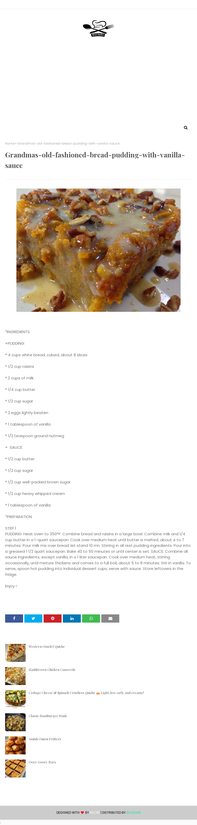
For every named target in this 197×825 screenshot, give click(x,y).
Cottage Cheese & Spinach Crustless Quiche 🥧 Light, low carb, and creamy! (86, 692)
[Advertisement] (98, 85)
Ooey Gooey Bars (42, 762)
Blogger (133, 812)
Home (9, 144)
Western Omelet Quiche (47, 646)
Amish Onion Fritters (45, 739)
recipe (95, 812)
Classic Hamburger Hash (48, 716)
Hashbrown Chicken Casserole (52, 669)
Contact (13, 5)
